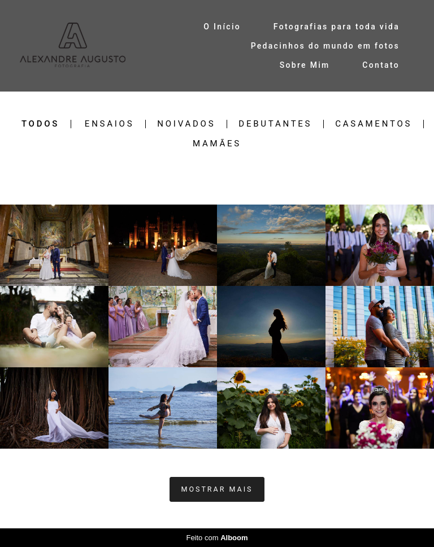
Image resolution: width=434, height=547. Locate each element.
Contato (381, 65)
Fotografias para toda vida (337, 26)
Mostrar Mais (217, 489)
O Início (222, 26)
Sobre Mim (305, 65)
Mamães (217, 144)
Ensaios (109, 124)
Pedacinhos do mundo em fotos (325, 45)
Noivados (186, 124)
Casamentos (373, 124)
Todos (40, 124)
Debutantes (275, 124)
